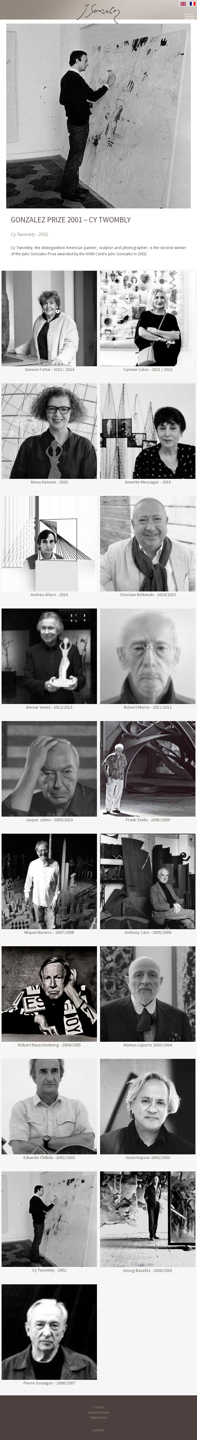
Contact (98, 1407)
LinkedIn (98, 1430)
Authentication (98, 1412)
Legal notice (98, 1417)
